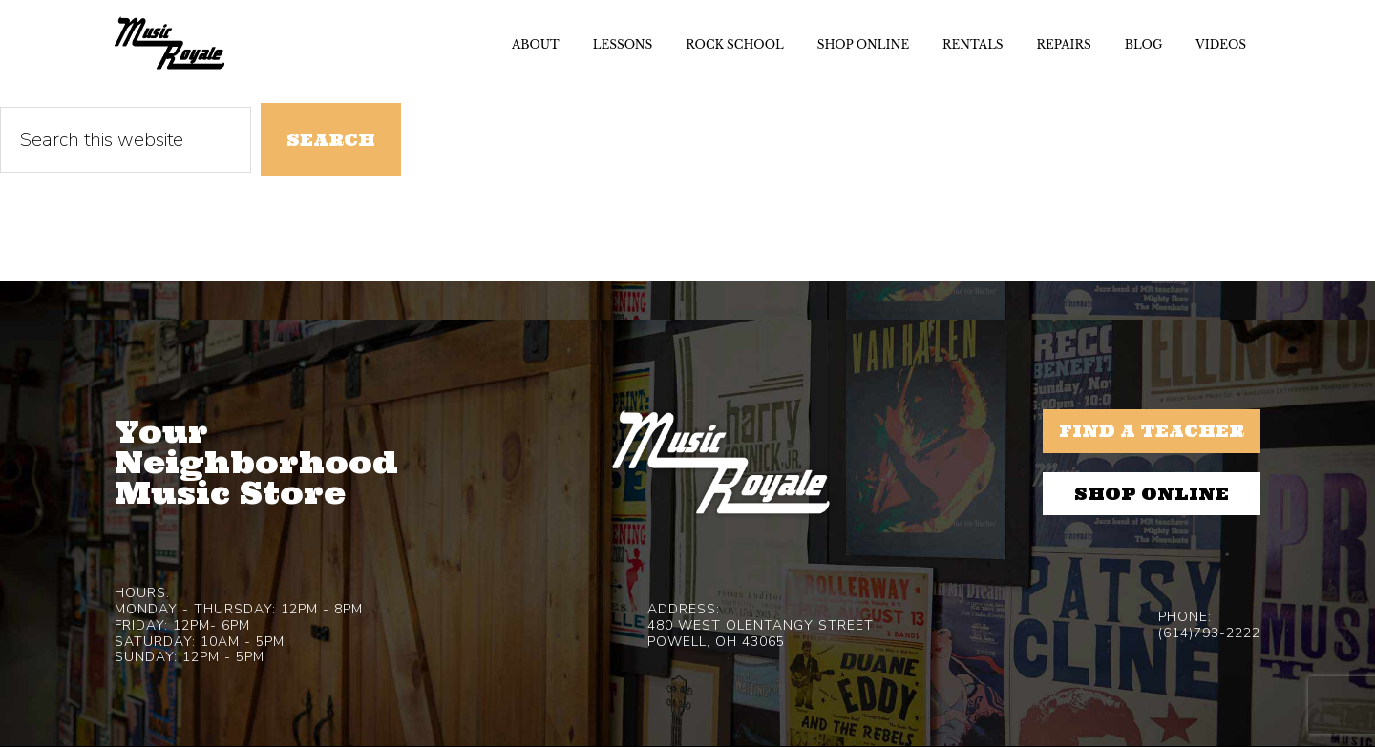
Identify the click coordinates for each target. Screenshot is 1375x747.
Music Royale (169, 43)
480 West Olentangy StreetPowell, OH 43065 (760, 633)
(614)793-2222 (1209, 633)
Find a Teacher (1151, 431)
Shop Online (1151, 494)
